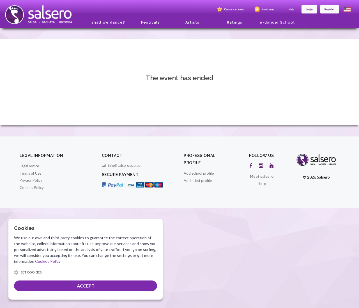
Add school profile (199, 173)
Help (291, 9)
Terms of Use (30, 173)
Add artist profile (198, 180)
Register (330, 9)
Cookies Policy (32, 187)
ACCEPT (86, 285)
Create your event (230, 9)
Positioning (263, 9)
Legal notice (29, 166)
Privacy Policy (31, 180)
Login (309, 9)
